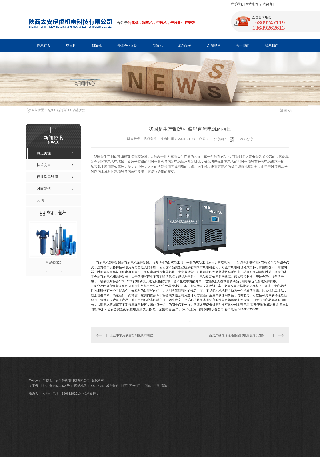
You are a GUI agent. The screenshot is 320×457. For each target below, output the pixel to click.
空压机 (71, 45)
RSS (92, 385)
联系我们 (237, 4)
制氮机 (97, 45)
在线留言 (266, 4)
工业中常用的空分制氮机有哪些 (131, 335)
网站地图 (251, 4)
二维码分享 (245, 139)
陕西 (124, 385)
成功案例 (185, 45)
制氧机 (158, 45)
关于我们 (242, 45)
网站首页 (43, 45)
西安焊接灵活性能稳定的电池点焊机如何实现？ (241, 335)
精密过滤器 (53, 262)
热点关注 (79, 110)
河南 (148, 385)
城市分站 (112, 385)
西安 (132, 385)
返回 (286, 110)
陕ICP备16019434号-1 (56, 385)
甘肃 (156, 385)
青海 (164, 385)
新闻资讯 (213, 45)
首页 (50, 110)
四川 (140, 385)
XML (100, 385)
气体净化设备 (127, 45)
